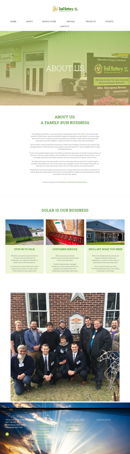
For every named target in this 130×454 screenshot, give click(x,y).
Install (71, 21)
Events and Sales (73, 431)
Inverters (40, 441)
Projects (91, 21)
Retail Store (49, 21)
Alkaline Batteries (44, 424)
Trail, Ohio (81, 134)
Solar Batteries (42, 433)
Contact (64, 26)
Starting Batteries (43, 430)
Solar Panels (41, 438)
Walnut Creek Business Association (74, 182)
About (29, 21)
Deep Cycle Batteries (45, 427)
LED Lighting (41, 436)
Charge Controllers (44, 444)
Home (13, 21)
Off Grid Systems (73, 422)
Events (109, 21)
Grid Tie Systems (73, 425)
